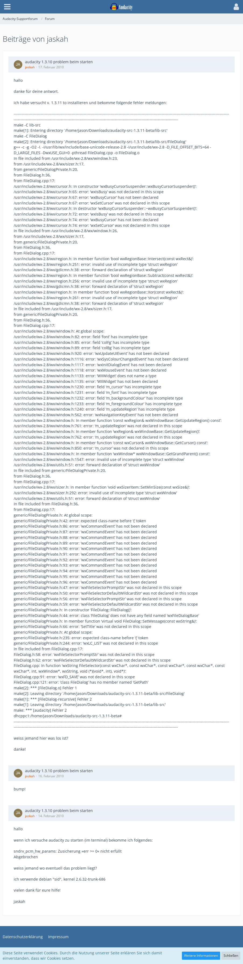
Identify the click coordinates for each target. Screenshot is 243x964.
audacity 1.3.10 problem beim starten (59, 61)
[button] (7, 6)
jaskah (30, 67)
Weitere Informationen (201, 955)
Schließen (231, 955)
